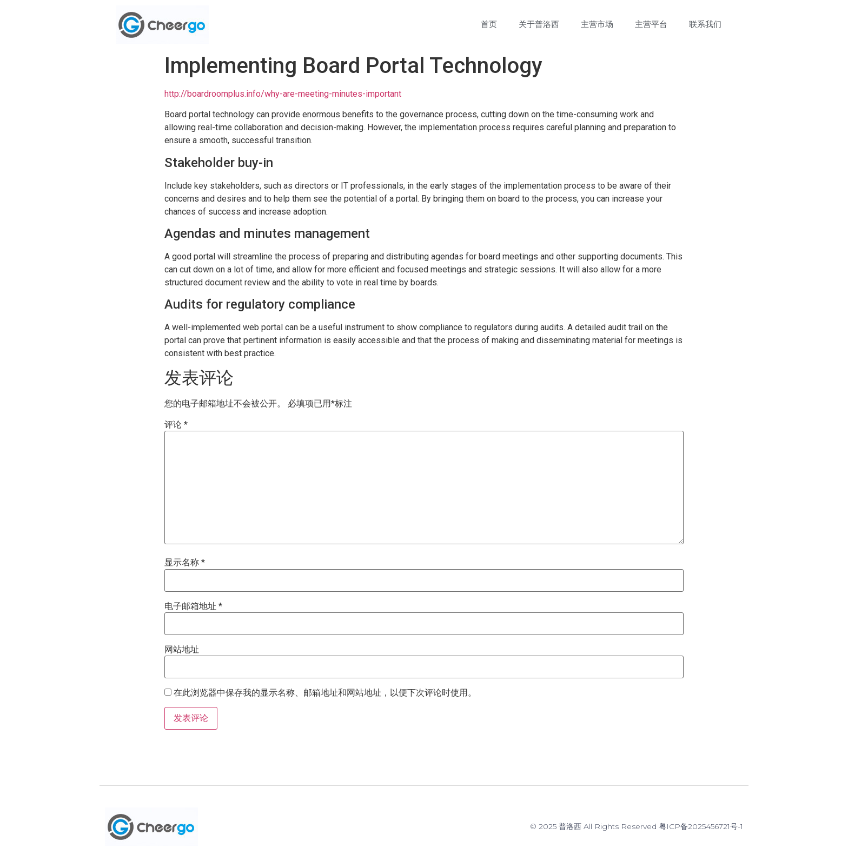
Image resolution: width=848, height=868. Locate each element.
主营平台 (651, 24)
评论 (176, 424)
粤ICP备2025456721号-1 (701, 826)
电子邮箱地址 (193, 606)
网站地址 (181, 649)
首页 (489, 24)
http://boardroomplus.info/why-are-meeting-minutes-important (282, 94)
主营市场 (597, 24)
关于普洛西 (539, 24)
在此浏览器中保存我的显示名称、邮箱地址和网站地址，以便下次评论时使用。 (325, 693)
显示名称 (184, 562)
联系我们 (705, 24)
